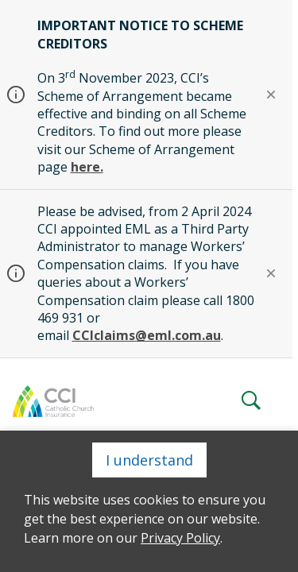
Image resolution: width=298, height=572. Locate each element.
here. (87, 167)
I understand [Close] (149, 460)
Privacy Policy (180, 538)
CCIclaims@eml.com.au (146, 335)
